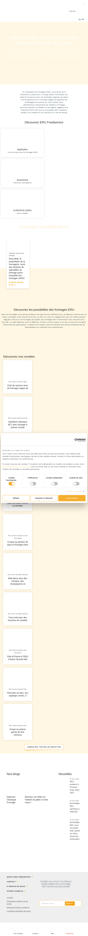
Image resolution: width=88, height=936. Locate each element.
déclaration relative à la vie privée (16, 467)
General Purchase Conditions (18, 921)
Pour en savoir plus (16, 297)
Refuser (16, 498)
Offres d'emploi (15, 905)
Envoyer (70, 917)
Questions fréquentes (19, 890)
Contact (11, 895)
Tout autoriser (72, 498)
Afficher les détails (74, 491)
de (80, 19)
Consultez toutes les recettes (44, 760)
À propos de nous (16, 900)
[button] (52, 932)
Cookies (10, 911)
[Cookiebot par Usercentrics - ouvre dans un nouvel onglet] (76, 440)
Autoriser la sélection (44, 498)
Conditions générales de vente (19, 925)
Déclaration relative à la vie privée (17, 916)
